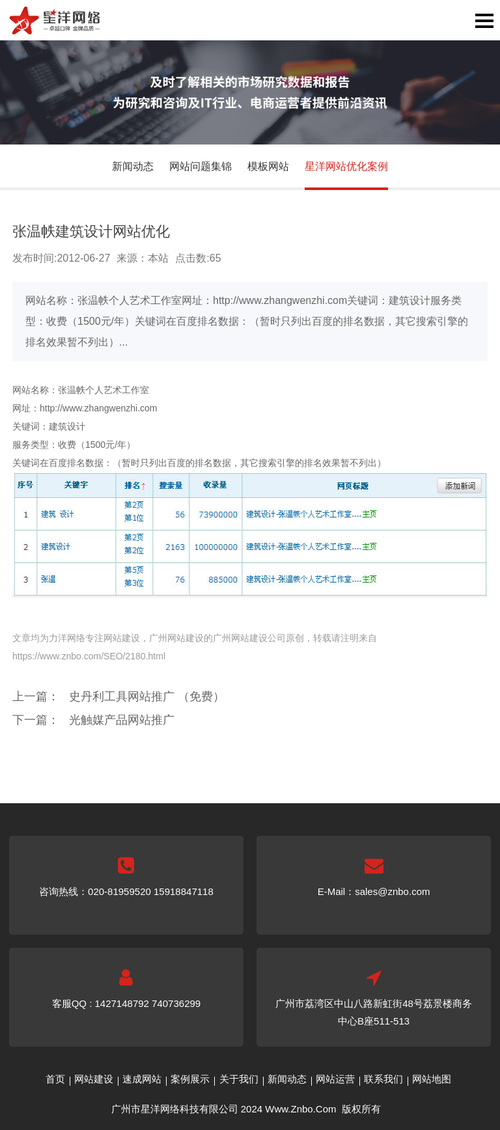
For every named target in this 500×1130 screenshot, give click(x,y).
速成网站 (141, 1078)
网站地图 (431, 1078)
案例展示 (190, 1078)
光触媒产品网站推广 (121, 719)
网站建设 (93, 1078)
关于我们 (238, 1078)
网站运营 (335, 1078)
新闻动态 (133, 166)
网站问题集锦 (200, 166)
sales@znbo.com (392, 891)
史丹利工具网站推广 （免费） (147, 696)
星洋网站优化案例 (346, 166)
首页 (55, 1078)
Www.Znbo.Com (300, 1108)
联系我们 (383, 1078)
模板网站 (268, 166)
